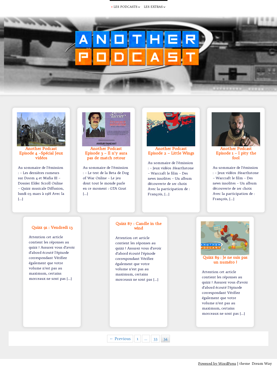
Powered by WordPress (217, 363)
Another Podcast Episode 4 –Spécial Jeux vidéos (41, 153)
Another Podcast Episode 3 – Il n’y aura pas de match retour (106, 153)
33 (155, 338)
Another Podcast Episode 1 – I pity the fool (236, 153)
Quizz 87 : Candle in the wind (138, 226)
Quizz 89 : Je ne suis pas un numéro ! (225, 260)
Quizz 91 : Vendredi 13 (52, 227)
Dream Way (262, 363)
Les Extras (153, 7)
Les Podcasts (125, 7)
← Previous (120, 338)
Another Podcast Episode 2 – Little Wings (171, 151)
